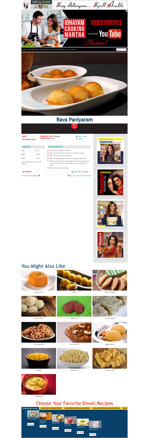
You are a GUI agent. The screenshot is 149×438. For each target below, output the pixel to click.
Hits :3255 (76, 172)
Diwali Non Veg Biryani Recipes (51, 408)
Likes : (85, 172)
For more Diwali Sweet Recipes (79, 176)
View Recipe (31, 424)
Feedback (27, 172)
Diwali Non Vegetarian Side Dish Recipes (106, 408)
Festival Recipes (33, 49)
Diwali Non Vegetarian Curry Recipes (77, 408)
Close (126, 11)
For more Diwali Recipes (30, 176)
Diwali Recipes (45, 49)
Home (24, 49)
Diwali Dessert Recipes (30, 408)
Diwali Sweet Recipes (58, 49)
